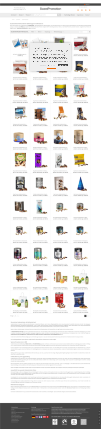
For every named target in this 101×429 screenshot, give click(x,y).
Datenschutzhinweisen (57, 60)
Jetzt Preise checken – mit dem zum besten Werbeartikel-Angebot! (50, 1)
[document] (50, 57)
